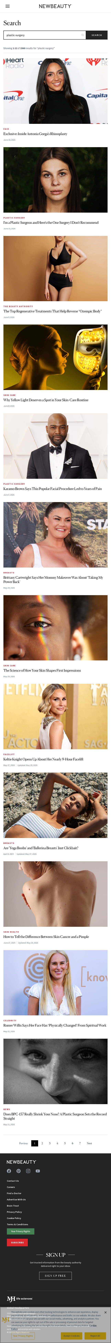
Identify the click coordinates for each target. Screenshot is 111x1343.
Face (6, 129)
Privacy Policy (14, 1211)
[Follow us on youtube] (38, 1171)
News (6, 1109)
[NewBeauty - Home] (55, 6)
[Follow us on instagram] (28, 1171)
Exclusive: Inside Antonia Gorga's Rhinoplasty (35, 134)
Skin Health (11, 932)
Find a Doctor (14, 1193)
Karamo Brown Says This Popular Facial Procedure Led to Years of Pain (52, 489)
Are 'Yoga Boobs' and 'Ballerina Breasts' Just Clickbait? (40, 848)
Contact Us (13, 1180)
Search (97, 35)
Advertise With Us (16, 1199)
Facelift (9, 754)
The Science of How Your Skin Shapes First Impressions (42, 670)
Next (89, 1143)
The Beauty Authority (18, 306)
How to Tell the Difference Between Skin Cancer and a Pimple (46, 937)
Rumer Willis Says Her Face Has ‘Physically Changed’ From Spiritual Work (54, 1025)
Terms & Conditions (17, 1224)
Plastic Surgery (14, 217)
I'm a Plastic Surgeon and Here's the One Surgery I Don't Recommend (50, 223)
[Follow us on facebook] (9, 1171)
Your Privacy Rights (17, 1230)
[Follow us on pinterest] (18, 1171)
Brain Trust (13, 1205)
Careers (11, 1187)
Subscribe (17, 1240)
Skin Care (9, 395)
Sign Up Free (55, 1273)
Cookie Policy (14, 1218)
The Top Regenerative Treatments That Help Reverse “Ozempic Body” (52, 311)
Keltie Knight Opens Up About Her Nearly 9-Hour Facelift (43, 759)
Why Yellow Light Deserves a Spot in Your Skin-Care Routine (45, 400)
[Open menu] (7, 6)
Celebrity (9, 1020)
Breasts (8, 572)
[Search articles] (44, 35)
